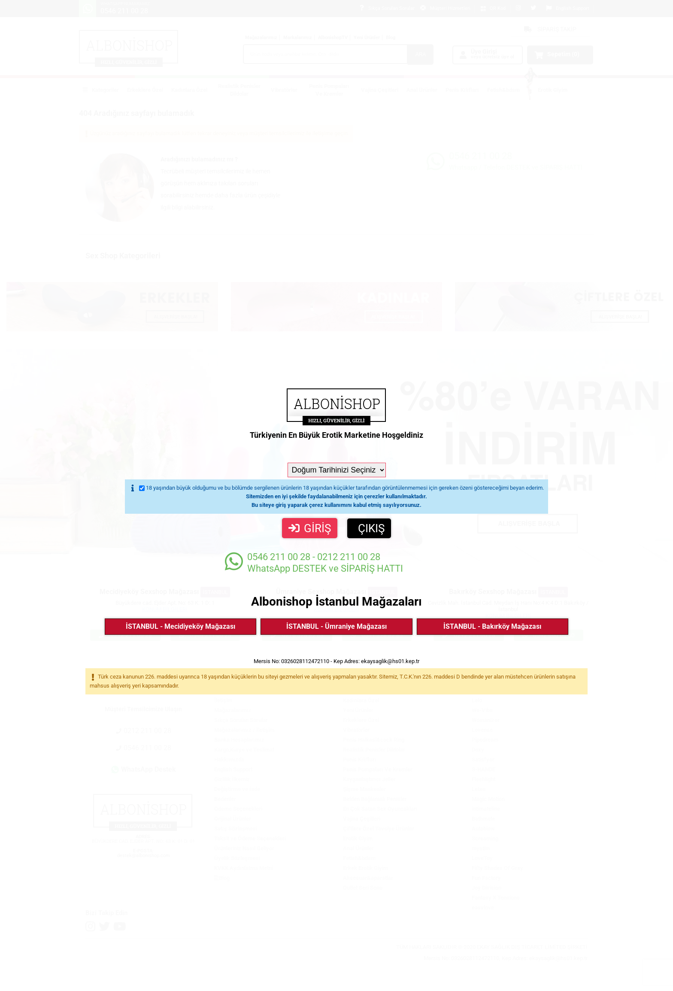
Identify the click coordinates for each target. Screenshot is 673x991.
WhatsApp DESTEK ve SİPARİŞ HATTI (314, 562)
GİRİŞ (309, 528)
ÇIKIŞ (371, 528)
